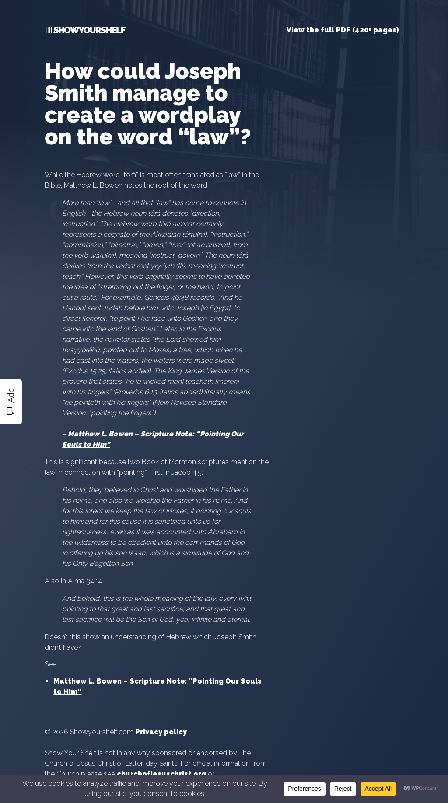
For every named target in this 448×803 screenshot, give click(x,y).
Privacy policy (161, 732)
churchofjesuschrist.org (161, 774)
